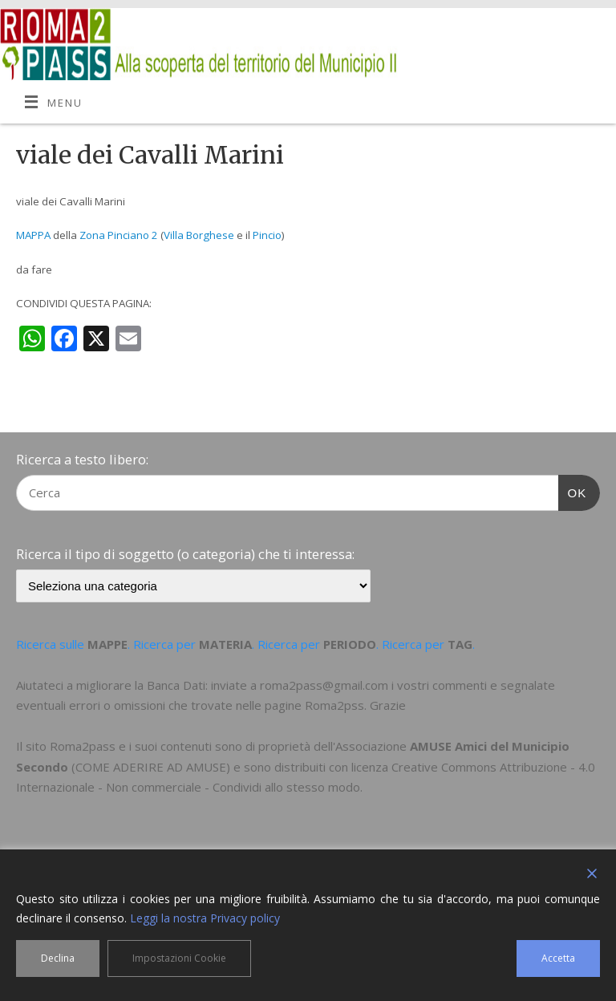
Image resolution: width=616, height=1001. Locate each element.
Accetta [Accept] (558, 958)
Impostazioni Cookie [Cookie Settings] (179, 958)
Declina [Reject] (58, 958)
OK (572, 491)
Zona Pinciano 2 (118, 235)
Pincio (267, 235)
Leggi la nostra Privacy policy (205, 918)
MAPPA (33, 235)
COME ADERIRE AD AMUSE (150, 767)
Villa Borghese (199, 235)
